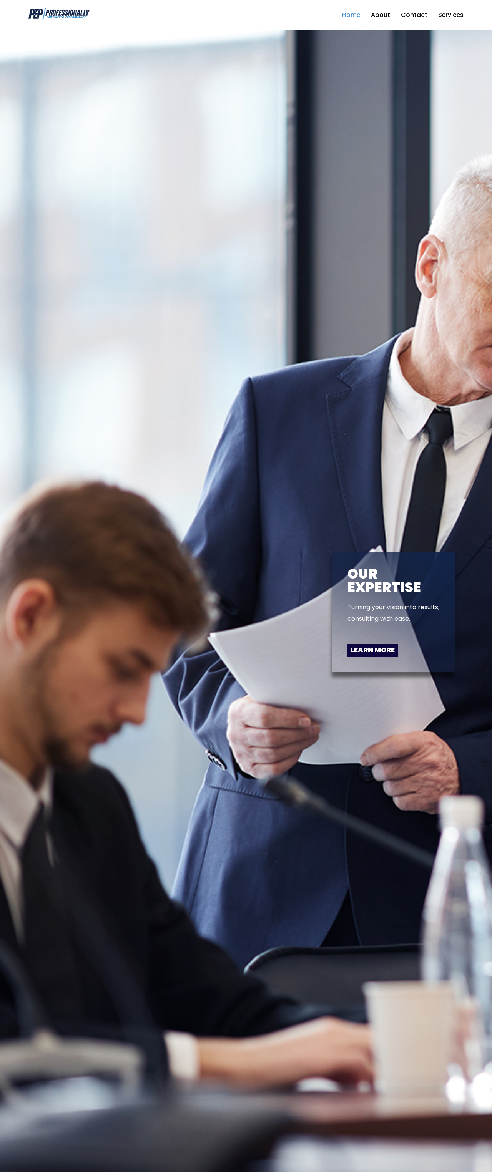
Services (450, 14)
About (379, 14)
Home (350, 14)
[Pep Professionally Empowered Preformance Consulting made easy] (58, 15)
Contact (413, 14)
